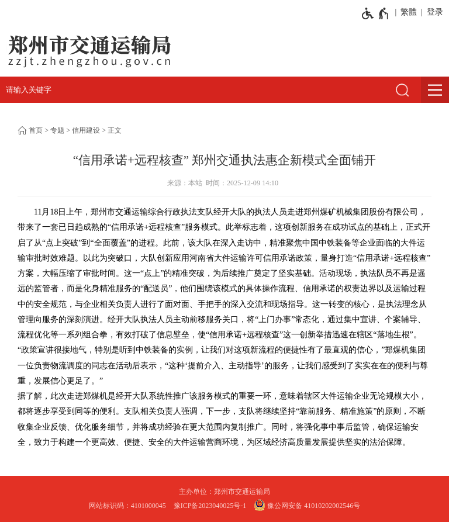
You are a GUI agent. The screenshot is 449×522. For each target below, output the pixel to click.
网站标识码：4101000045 (127, 506)
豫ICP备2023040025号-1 (210, 506)
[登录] (433, 12)
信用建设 (86, 130)
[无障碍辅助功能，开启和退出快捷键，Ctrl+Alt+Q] (376, 13)
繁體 (408, 12)
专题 (57, 130)
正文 (115, 130)
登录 (435, 12)
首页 (36, 130)
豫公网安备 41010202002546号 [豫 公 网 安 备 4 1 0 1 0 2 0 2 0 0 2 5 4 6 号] (307, 505)
